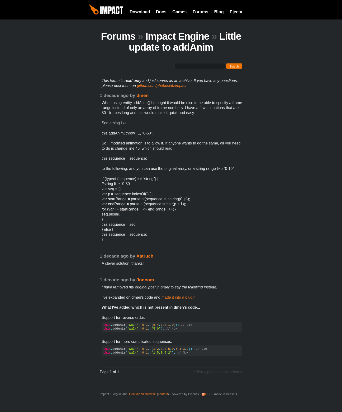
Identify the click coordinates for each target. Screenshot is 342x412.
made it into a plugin (178, 297)
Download (140, 12)
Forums (200, 12)
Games (179, 12)
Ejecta (236, 12)
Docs (161, 12)
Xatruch (145, 256)
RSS (208, 394)
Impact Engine (177, 36)
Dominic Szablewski (142, 394)
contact (163, 394)
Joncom (145, 279)
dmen (143, 95)
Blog (219, 12)
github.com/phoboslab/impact (161, 86)
